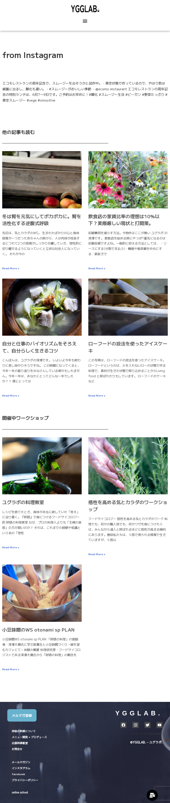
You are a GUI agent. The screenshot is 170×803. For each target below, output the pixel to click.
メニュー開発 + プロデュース (29, 737)
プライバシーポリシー (25, 780)
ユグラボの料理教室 (23, 502)
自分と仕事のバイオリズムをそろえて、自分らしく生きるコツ (39, 347)
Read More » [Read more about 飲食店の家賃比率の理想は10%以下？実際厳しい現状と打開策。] (96, 268)
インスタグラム (21, 768)
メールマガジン (21, 762)
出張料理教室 (20, 743)
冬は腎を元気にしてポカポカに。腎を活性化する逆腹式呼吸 (41, 220)
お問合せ (17, 749)
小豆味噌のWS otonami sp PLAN (38, 629)
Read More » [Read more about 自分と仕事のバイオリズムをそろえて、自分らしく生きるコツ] (10, 395)
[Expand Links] (152, 795)
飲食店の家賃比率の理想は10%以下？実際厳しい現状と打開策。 (123, 220)
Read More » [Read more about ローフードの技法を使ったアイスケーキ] (96, 395)
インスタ (143, 734)
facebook (18, 774)
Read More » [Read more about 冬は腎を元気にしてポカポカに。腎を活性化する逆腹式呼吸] (10, 268)
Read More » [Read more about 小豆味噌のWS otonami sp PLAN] (10, 669)
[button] (85, 21)
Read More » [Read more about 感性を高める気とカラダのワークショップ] (96, 554)
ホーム (135, 734)
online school (20, 792)
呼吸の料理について (24, 731)
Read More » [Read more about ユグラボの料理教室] (10, 547)
